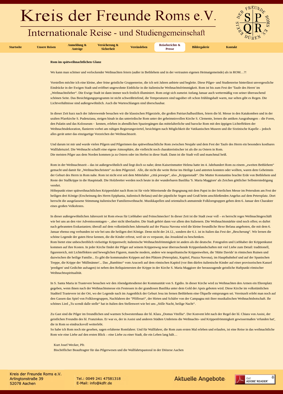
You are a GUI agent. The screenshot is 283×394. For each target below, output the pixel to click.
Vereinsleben (138, 47)
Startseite (15, 47)
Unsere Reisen (46, 47)
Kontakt (231, 47)
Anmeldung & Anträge (77, 47)
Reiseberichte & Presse (169, 47)
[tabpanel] (163, 211)
